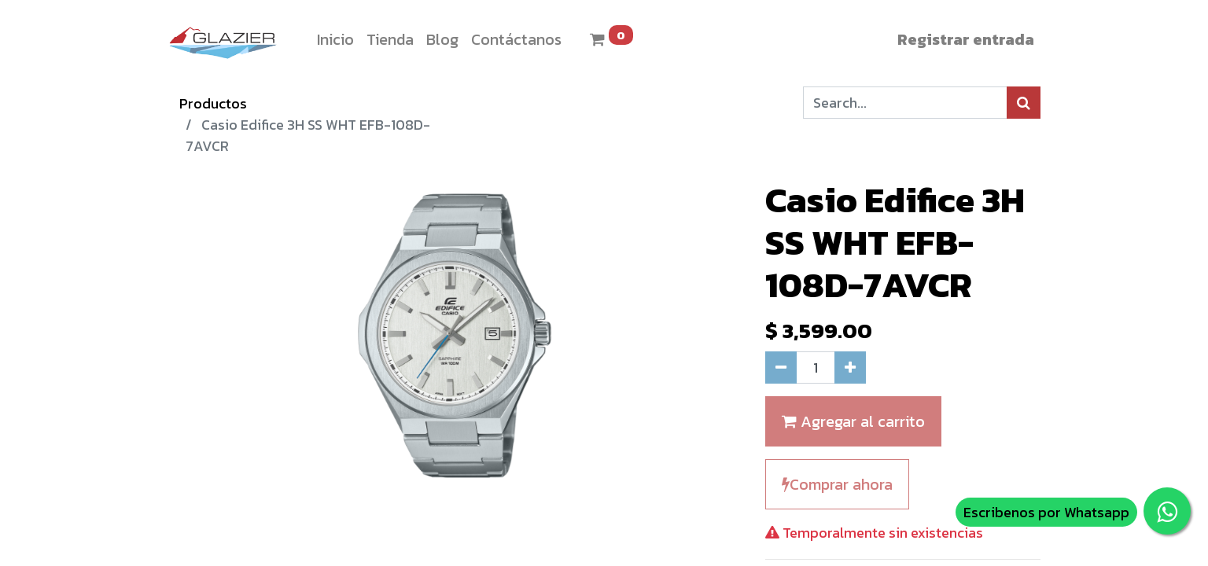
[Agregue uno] (850, 367)
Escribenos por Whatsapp (1046, 512)
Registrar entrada (965, 39)
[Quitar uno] (781, 367)
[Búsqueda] (1023, 102)
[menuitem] (335, 39)
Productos (213, 103)
